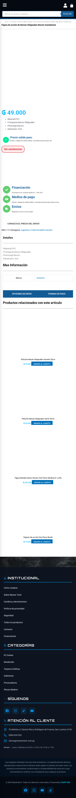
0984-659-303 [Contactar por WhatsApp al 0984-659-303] (15, 735)
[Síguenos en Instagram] (15, 711)
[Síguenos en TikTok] (23, 711)
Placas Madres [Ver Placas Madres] (11, 689)
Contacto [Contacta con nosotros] (8, 629)
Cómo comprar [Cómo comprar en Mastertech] (11, 588)
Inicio (6, 22)
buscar (67, 14)
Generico (41, 278)
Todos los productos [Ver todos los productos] (13, 622)
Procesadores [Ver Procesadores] (10, 683)
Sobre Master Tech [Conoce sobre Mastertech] (12, 595)
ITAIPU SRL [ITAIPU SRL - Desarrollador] (65, 782)
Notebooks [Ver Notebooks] (9, 662)
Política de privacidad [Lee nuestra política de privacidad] (14, 608)
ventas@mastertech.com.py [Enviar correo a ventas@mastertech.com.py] (22, 741)
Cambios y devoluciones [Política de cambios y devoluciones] (15, 601)
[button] (4, 6)
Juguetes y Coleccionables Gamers (21, 22)
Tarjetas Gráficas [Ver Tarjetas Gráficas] (12, 669)
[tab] (21, 294)
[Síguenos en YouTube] (32, 711)
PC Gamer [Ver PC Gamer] (8, 655)
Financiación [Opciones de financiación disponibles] (10, 636)
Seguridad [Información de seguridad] (8, 615)
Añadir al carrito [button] (41, 364)
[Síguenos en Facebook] (7, 711)
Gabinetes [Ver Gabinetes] (9, 676)
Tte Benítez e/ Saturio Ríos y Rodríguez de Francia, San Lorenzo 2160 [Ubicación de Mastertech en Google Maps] (40, 729)
